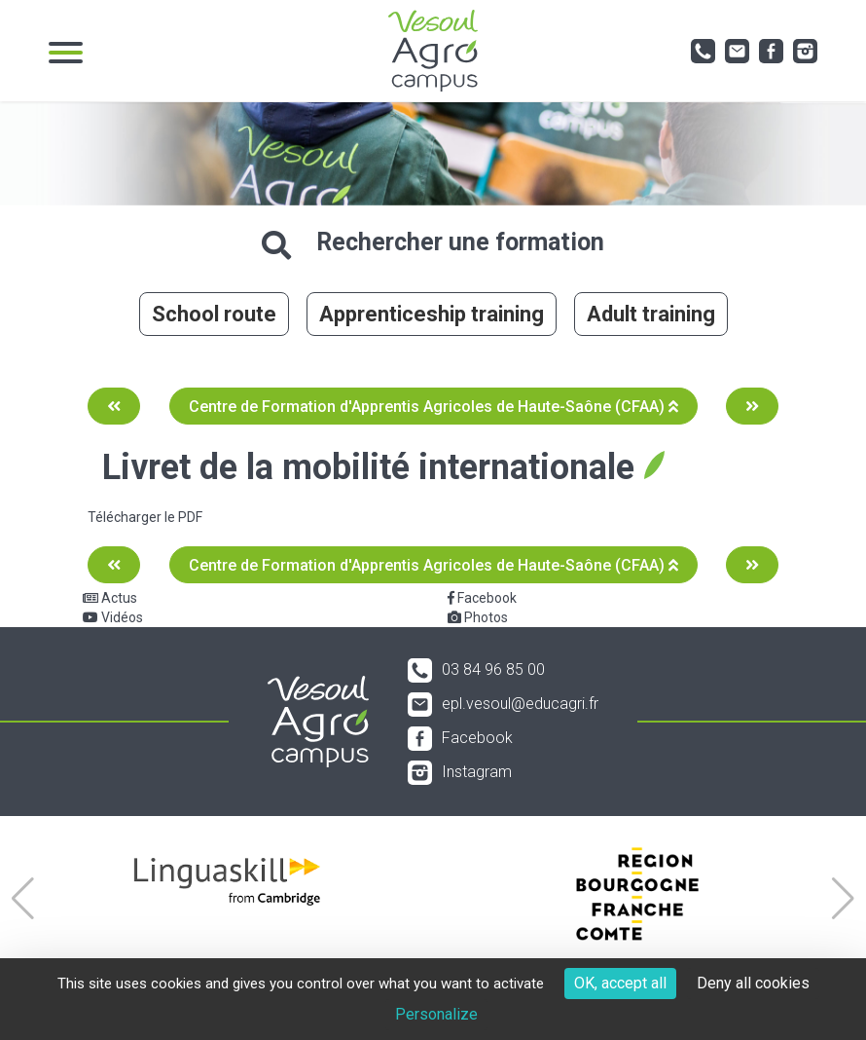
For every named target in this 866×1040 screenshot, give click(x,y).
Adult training (651, 314)
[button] (23, 898)
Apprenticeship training (431, 314)
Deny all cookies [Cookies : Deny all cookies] (753, 983)
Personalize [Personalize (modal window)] (436, 1014)
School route (214, 314)
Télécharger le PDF (145, 517)
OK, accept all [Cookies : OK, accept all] (620, 983)
